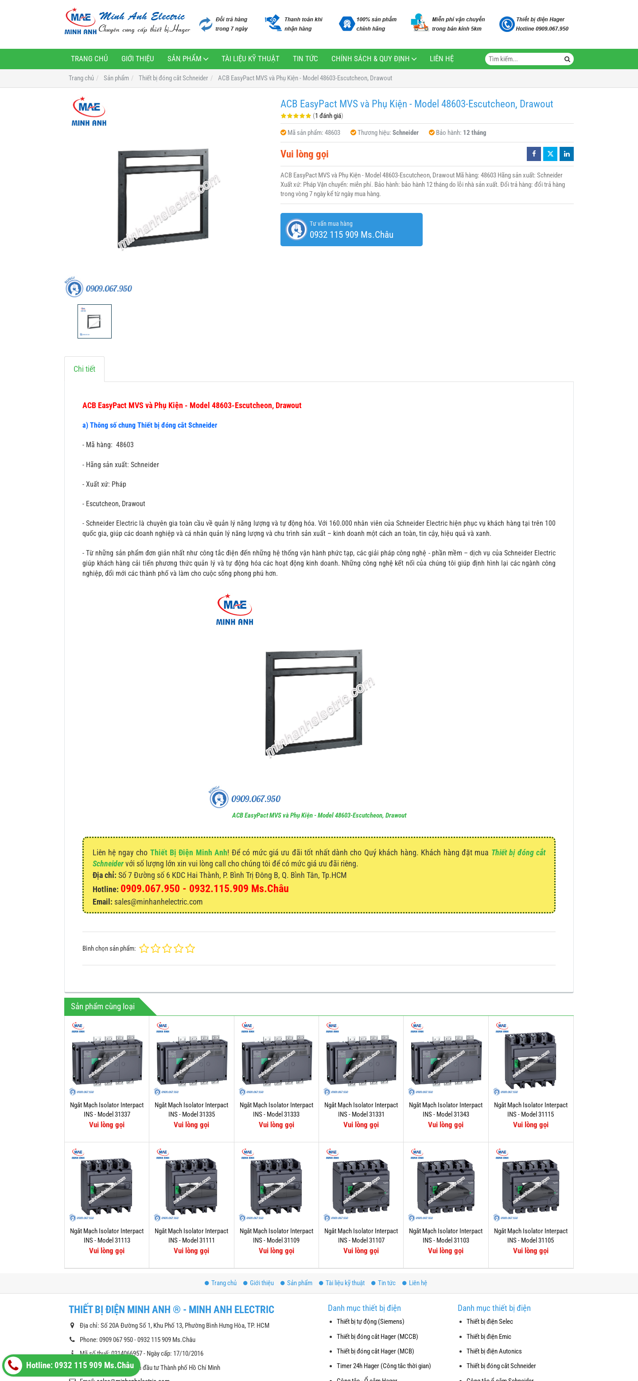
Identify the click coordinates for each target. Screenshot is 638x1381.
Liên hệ (442, 59)
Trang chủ (89, 59)
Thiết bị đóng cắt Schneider (501, 1366)
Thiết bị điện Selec (490, 1322)
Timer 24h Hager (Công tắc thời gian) (384, 1366)
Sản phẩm (184, 59)
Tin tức (305, 59)
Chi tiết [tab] (84, 369)
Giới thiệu (137, 59)
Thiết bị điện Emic (489, 1337)
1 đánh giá (328, 116)
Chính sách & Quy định (370, 59)
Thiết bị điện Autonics (494, 1351)
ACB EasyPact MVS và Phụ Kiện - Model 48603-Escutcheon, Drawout (319, 815)
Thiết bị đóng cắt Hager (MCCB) (377, 1337)
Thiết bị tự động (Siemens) (371, 1322)
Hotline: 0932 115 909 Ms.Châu (69, 1365)
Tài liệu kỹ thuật (251, 59)
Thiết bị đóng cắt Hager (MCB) (375, 1351)
